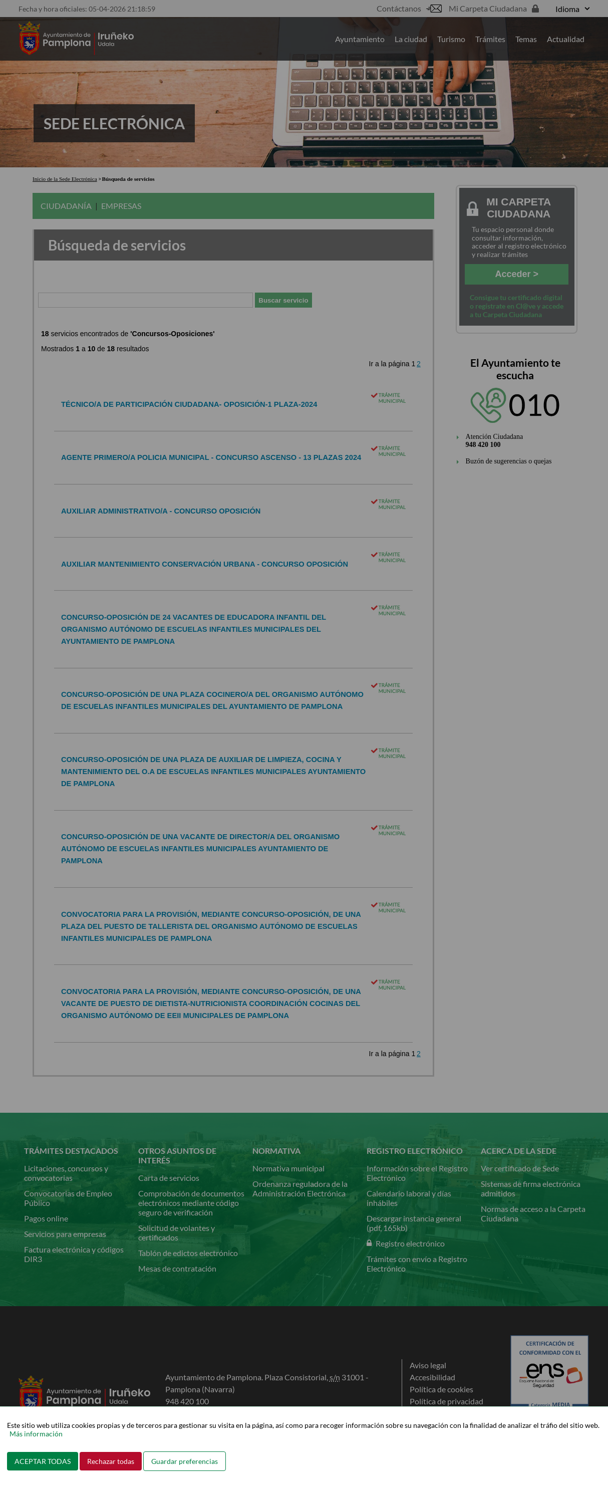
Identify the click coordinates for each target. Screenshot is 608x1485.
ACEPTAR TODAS (43, 1461)
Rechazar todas (110, 1461)
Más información (36, 1433)
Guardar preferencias (184, 1461)
